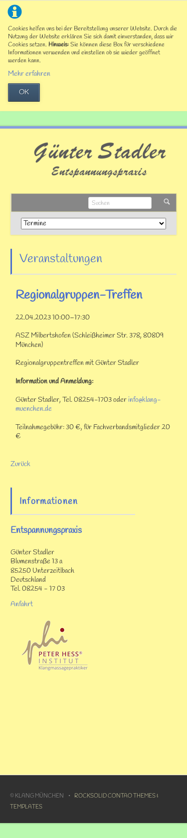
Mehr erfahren (29, 74)
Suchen (167, 202)
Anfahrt (21, 604)
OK (24, 92)
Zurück (20, 464)
